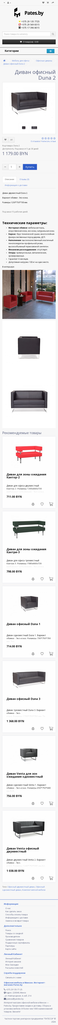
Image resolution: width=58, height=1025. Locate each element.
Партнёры (10, 946)
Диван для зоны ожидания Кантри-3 (26, 550)
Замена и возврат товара (17, 920)
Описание (9, 179)
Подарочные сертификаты (17, 942)
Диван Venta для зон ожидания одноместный (24, 775)
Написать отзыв (48, 141)
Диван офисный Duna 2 (14, 64)
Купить (30, 167)
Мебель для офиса (20, 60)
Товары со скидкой (14, 933)
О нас (8, 908)
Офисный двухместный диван (21, 886)
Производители (12, 936)
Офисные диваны (44, 60)
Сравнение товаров (14, 939)
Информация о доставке (16, 185)
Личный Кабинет (13, 958)
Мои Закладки (12, 964)
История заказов (13, 961)
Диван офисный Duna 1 (23, 624)
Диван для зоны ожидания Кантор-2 (26, 475)
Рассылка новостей (14, 968)
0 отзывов (35, 141)
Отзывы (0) (24, 179)
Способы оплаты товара (16, 914)
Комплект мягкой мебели (33, 890)
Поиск (8, 930)
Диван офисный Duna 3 (23, 699)
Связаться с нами (13, 977)
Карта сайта (10, 949)
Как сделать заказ (13, 911)
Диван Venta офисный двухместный (22, 850)
